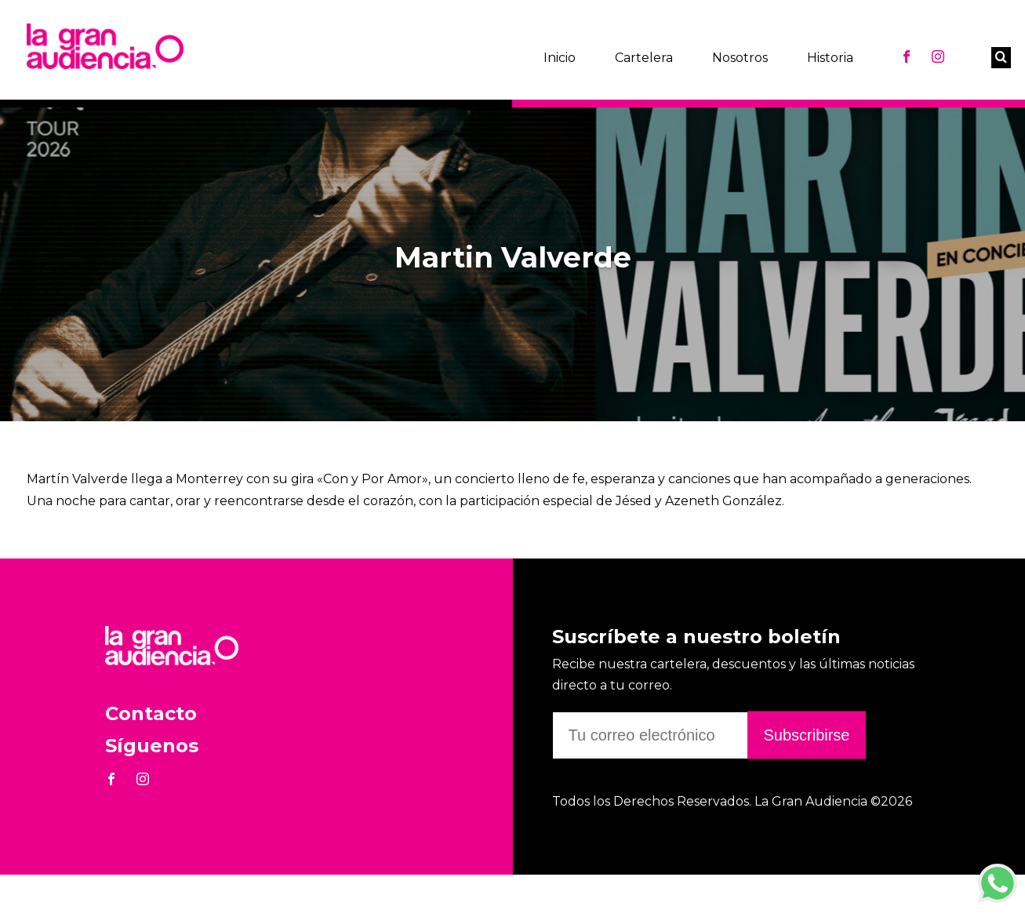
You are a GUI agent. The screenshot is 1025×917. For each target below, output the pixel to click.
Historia (830, 57)
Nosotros (740, 57)
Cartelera (644, 57)
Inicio (559, 57)
